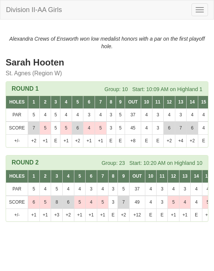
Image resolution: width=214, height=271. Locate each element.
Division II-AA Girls (34, 10)
